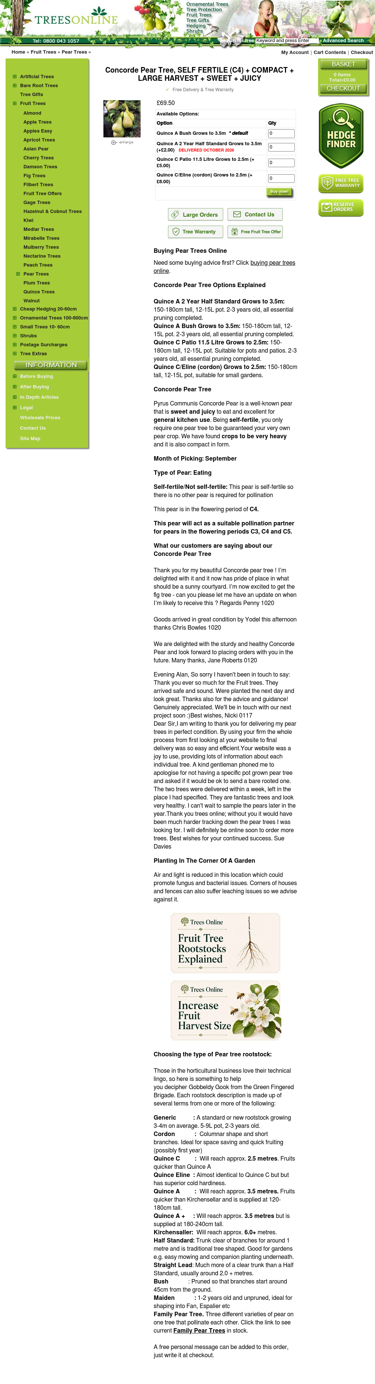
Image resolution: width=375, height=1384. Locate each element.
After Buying (31, 387)
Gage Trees (36, 202)
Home (18, 52)
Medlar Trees (38, 229)
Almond (32, 113)
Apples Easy (37, 131)
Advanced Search (343, 40)
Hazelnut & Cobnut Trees (52, 211)
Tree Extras (33, 353)
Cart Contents (330, 52)
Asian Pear (36, 149)
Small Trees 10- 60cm (45, 327)
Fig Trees (34, 176)
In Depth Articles (36, 397)
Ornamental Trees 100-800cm (54, 318)
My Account (295, 52)
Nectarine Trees (42, 256)
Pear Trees (74, 52)
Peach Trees (37, 265)
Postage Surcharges (43, 345)
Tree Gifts (31, 94)
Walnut (31, 301)
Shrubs (28, 336)
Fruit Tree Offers (42, 193)
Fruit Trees (43, 52)
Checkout (362, 52)
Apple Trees (37, 122)
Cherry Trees (38, 158)
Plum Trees (36, 283)
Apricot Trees (39, 140)
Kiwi (28, 220)
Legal (23, 407)
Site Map (27, 438)
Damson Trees (40, 167)
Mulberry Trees (41, 247)
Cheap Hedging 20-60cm (48, 309)
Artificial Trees (37, 76)
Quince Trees (39, 292)
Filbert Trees (38, 184)
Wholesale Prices (36, 418)
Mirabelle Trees (41, 238)
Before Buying (33, 376)
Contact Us (29, 428)
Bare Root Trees (39, 85)
